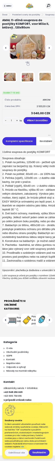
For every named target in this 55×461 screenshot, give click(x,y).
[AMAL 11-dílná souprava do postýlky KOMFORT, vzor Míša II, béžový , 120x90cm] (27, 47)
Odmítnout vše (16, 452)
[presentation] (6, 47)
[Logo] (29, 6)
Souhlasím (39, 452)
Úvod (4, 14)
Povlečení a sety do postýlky (26, 14)
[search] (48, 5)
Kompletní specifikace (19, 141)
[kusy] (11, 120)
